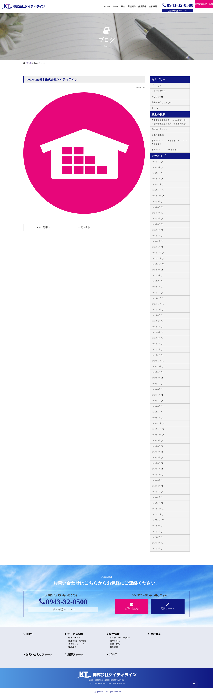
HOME (28, 63)
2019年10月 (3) (158, 435)
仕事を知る (115, 641)
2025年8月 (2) (157, 207)
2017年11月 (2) (158, 514)
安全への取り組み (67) (161, 102)
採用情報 (114, 634)
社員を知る (115, 644)
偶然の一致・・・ (160, 129)
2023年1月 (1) (157, 287)
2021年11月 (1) (158, 304)
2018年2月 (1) (157, 497)
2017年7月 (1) (157, 537)
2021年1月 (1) (157, 355)
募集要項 (114, 647)
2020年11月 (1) (158, 361)
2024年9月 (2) (157, 270)
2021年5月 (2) (157, 332)
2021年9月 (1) (157, 315)
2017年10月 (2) (158, 520)
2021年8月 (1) (157, 321)
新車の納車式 (158, 135)
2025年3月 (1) (157, 235)
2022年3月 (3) (157, 292)
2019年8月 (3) (157, 446)
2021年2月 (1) (157, 349)
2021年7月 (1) (157, 327)
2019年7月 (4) (157, 452)
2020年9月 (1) (157, 372)
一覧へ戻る (84, 227)
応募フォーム (168, 606)
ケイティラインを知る (120, 638)
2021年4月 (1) (157, 338)
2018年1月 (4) (157, 503)
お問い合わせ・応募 (204, 4)
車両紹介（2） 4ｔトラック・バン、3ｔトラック (169, 142)
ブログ (113, 654)
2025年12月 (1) (158, 184)
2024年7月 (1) (157, 281)
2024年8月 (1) (157, 275)
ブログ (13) (156, 85)
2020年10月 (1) (158, 366)
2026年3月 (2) (157, 167)
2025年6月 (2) (157, 218)
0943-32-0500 (177, 5)
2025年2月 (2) (157, 241)
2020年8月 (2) (157, 378)
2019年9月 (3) (157, 440)
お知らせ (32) (157, 97)
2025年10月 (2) (158, 196)
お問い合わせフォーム (39, 654)
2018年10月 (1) (158, 474)
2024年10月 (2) (158, 264)
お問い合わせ (132, 606)
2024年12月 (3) (158, 252)
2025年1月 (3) (157, 247)
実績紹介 (132, 6)
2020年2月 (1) (157, 412)
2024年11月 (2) (158, 258)
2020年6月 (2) (157, 389)
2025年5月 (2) (157, 224)
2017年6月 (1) (157, 543)
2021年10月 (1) (158, 309)
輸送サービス (74, 638)
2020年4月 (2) (157, 400)
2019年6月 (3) (157, 457)
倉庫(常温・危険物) (77, 641)
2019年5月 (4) (157, 463)
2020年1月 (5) (157, 418)
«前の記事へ (43, 227)
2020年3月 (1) (157, 406)
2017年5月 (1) (157, 548)
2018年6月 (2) (157, 486)
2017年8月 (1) (157, 531)
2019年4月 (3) (157, 469)
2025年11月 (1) (158, 190)
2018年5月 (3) (157, 491)
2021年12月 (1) (158, 298)
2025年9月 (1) (157, 201)
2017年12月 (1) (158, 509)
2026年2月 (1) (157, 173)
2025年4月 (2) (157, 230)
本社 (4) (155, 108)
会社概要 (155, 634)
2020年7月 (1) (157, 383)
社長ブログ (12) (158, 91)
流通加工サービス (76, 644)
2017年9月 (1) (157, 526)
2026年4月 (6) (157, 161)
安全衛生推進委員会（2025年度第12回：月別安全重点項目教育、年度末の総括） (170, 122)
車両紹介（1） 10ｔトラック (165, 149)
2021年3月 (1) (157, 344)
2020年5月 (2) (157, 395)
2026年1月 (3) (157, 179)
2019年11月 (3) (158, 429)
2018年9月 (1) (157, 480)
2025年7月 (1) (157, 213)
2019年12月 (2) (158, 423)
